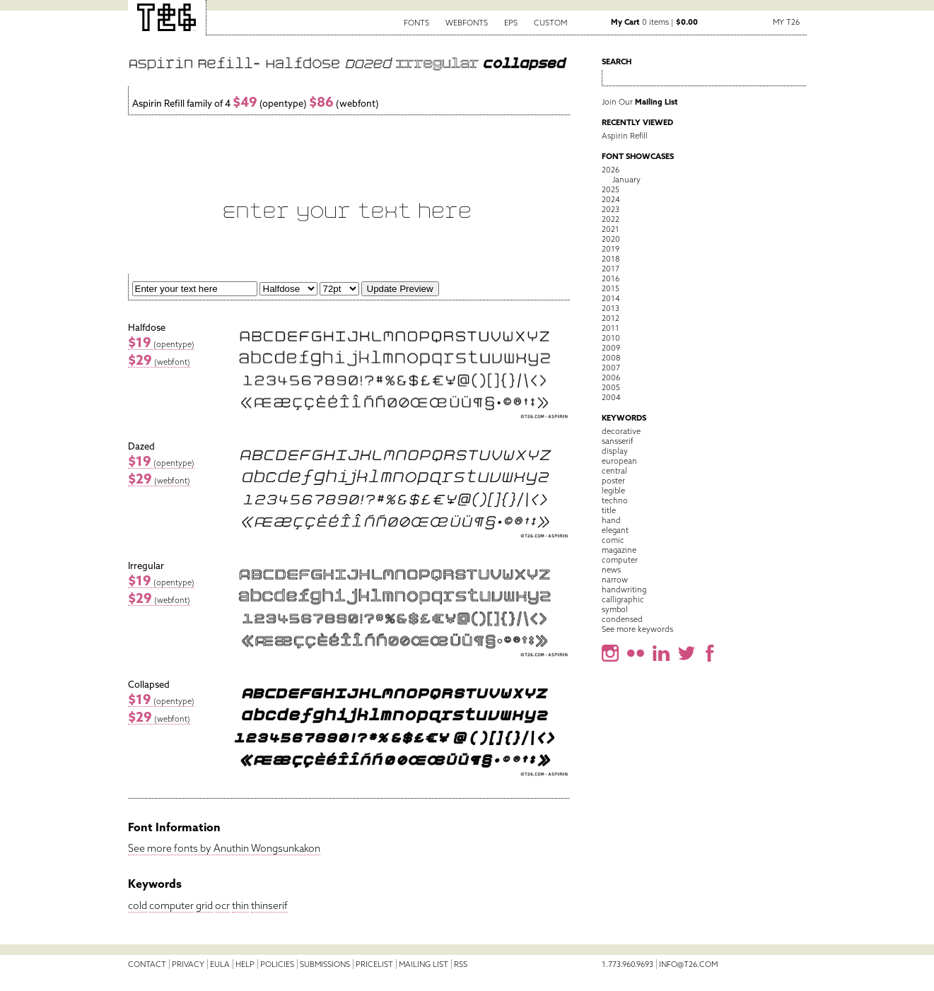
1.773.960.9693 (627, 964)
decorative (621, 431)
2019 (610, 249)
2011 (610, 328)
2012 (610, 318)
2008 (611, 358)
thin (240, 905)
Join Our (640, 102)
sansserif (618, 441)
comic (613, 540)
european (619, 461)
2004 (611, 397)
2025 (610, 189)
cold (137, 905)
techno (615, 500)
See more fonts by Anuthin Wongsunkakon (224, 848)
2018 (610, 259)
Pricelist (374, 964)
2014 (611, 298)
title (609, 510)
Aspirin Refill (625, 136)
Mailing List (423, 964)
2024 (611, 199)
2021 (610, 229)
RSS (460, 964)
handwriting (624, 589)
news (611, 570)
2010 (611, 338)
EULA (220, 964)
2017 (610, 269)
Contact (147, 964)
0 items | (654, 22)
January (626, 179)
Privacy (188, 964)
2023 (610, 209)
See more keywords (637, 629)
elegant (615, 530)
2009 (611, 348)
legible (613, 491)
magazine (619, 550)
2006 (611, 377)
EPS (511, 23)
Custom (550, 23)
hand (611, 520)
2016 (610, 278)
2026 (610, 170)
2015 (610, 288)
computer (171, 905)
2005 (611, 387)
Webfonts (466, 23)
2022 (610, 219)
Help (245, 964)
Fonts (416, 23)
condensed (622, 619)
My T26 (786, 22)
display (615, 451)
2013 (610, 308)
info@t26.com (688, 964)
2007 (611, 368)
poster (613, 481)
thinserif (269, 905)
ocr (222, 905)
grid (204, 905)
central (614, 471)
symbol (615, 609)
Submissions (325, 964)
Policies (277, 964)
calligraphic (623, 599)
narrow (615, 580)
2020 (611, 239)
